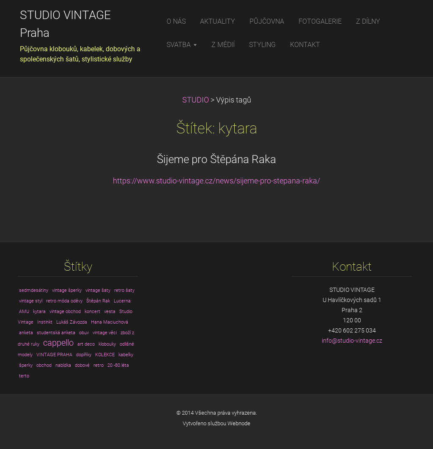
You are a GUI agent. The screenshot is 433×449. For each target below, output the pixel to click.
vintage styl (30, 301)
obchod (44, 365)
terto (24, 376)
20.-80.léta (118, 365)
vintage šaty (97, 290)
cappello (58, 343)
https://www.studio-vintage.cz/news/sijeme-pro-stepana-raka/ (216, 181)
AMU (24, 311)
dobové (82, 365)
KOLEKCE (105, 355)
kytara (39, 311)
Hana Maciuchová (109, 322)
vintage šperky (67, 290)
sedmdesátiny (33, 290)
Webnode (238, 423)
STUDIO (195, 100)
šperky (26, 365)
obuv (84, 332)
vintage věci (105, 332)
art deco (86, 344)
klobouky (107, 344)
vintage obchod (65, 311)
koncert (92, 311)
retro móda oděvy (64, 301)
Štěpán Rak (98, 301)
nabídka (63, 365)
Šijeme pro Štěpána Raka (216, 159)
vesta (109, 311)
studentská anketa (56, 332)
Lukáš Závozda (71, 322)
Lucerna (122, 301)
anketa (26, 332)
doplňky (83, 355)
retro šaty (124, 290)
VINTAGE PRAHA (54, 355)
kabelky (125, 355)
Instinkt (44, 322)
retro (98, 365)
